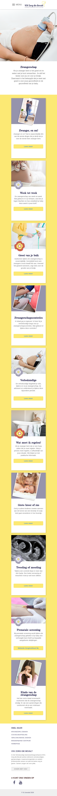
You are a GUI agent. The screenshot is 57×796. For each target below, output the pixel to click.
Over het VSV (20, 769)
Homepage (15, 744)
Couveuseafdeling (19, 735)
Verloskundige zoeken (21, 738)
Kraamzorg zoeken (19, 732)
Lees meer (28, 146)
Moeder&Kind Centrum (21, 741)
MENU (19, 4)
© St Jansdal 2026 (27, 792)
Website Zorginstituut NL (28, 648)
